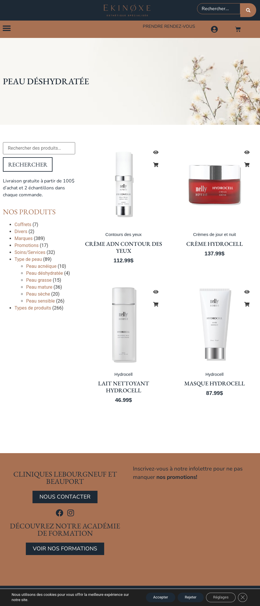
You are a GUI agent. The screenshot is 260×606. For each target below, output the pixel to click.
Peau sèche (38, 295)
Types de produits (33, 309)
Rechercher (27, 165)
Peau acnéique (41, 267)
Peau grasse (39, 281)
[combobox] (218, 8)
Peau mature (39, 288)
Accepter (149, 597)
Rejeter (183, 597)
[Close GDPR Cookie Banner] (242, 597)
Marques (24, 239)
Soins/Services (30, 253)
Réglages (217, 597)
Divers (21, 232)
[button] (6, 29)
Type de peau (28, 260)
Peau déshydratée (44, 274)
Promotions (27, 246)
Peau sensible (40, 302)
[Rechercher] (248, 10)
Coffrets (23, 225)
